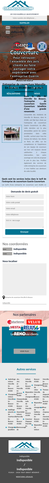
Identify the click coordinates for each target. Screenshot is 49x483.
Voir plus (24, 351)
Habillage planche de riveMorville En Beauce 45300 (10, 417)
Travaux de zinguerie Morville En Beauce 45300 (45, 397)
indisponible (17, 27)
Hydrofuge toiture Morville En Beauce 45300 (10, 385)
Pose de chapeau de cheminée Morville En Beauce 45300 (45, 416)
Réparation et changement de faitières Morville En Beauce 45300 (36, 412)
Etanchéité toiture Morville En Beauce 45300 (19, 418)
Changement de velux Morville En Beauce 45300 (36, 392)
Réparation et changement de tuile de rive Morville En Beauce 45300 (27, 404)
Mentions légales (24, 477)
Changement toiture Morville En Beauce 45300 (10, 400)
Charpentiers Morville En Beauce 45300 (19, 404)
